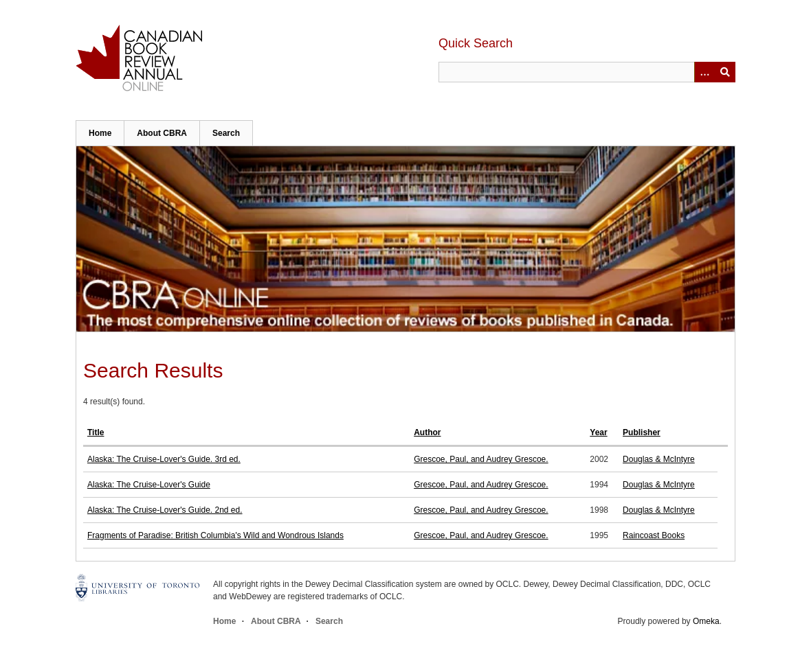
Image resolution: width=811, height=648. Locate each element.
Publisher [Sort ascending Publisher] (641, 432)
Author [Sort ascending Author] (427, 432)
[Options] (704, 72)
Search (226, 133)
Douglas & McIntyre (659, 459)
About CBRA (162, 133)
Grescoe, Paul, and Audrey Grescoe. (481, 459)
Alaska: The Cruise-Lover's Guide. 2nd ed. (165, 510)
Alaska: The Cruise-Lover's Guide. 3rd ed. (164, 459)
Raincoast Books (654, 535)
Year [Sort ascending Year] (598, 432)
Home (100, 133)
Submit (725, 72)
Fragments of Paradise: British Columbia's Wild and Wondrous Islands (215, 535)
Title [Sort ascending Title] (95, 432)
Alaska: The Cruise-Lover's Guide (148, 484)
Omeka (706, 621)
